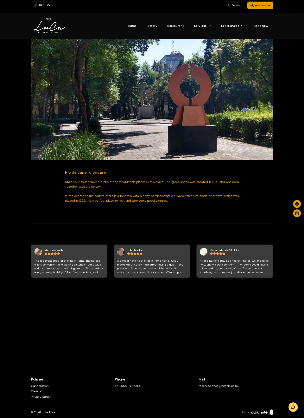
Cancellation (40, 386)
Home (132, 26)
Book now (261, 26)
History (152, 26)
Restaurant (175, 26)
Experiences (232, 26)
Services (202, 26)
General (36, 391)
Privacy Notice (41, 397)
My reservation (260, 5)
